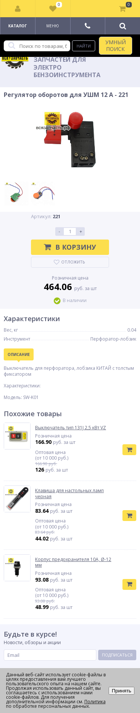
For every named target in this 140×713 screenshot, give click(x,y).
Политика (95, 701)
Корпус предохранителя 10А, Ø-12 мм (73, 562)
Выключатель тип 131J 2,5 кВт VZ (70, 428)
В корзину (70, 247)
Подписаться (117, 655)
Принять (121, 691)
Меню (52, 25)
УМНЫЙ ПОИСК (115, 45)
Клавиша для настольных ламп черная (69, 493)
